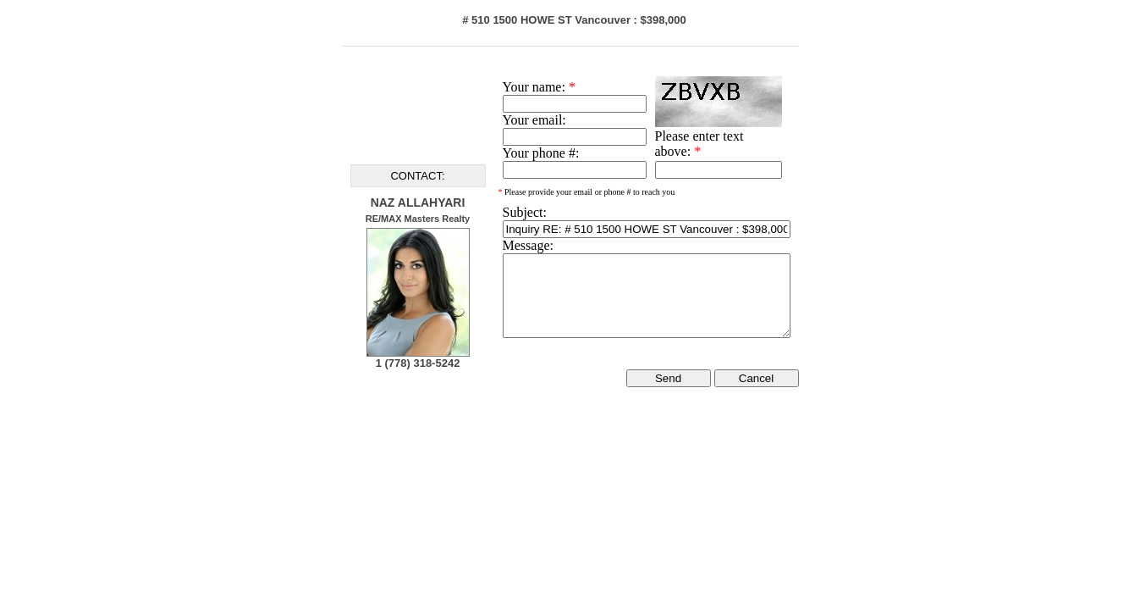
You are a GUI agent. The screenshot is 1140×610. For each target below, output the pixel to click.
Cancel (756, 378)
